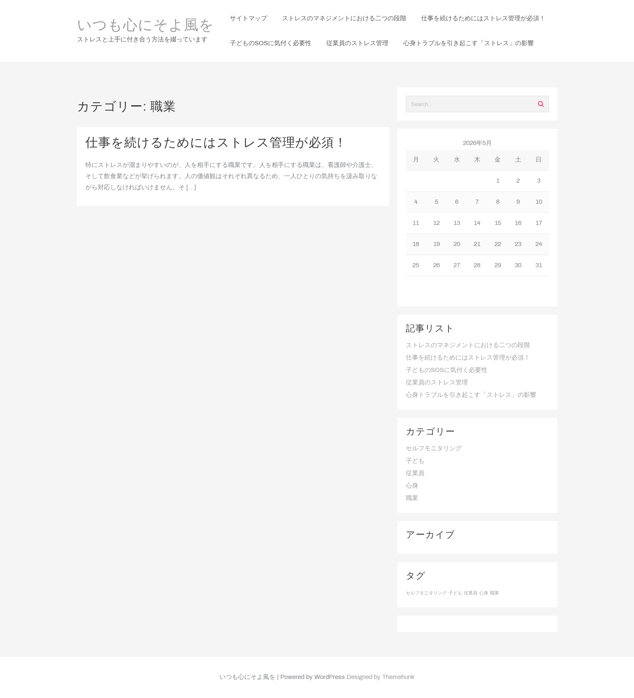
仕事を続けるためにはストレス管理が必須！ (216, 143)
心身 (412, 486)
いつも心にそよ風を (145, 26)
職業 (412, 498)
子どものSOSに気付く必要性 (446, 370)
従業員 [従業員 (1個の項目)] (470, 593)
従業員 (415, 473)
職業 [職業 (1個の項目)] (494, 593)
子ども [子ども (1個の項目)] (455, 593)
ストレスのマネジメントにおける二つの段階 (468, 345)
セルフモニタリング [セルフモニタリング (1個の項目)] (426, 593)
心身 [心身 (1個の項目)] (483, 593)
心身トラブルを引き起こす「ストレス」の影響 (471, 395)
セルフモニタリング (434, 449)
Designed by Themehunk (381, 677)
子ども (415, 461)
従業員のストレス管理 (437, 383)
